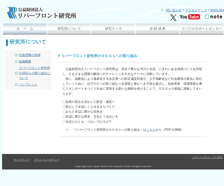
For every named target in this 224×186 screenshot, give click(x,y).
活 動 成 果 (158, 28)
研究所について (69, 28)
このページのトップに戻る (207, 157)
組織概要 (25, 61)
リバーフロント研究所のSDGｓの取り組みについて (34, 73)
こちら (150, 129)
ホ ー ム (25, 28)
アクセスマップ (196, 10)
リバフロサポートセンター (202, 28)
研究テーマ (113, 28)
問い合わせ (174, 10)
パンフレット (28, 84)
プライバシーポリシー (47, 159)
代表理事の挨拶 (30, 55)
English (217, 10)
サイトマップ (22, 159)
